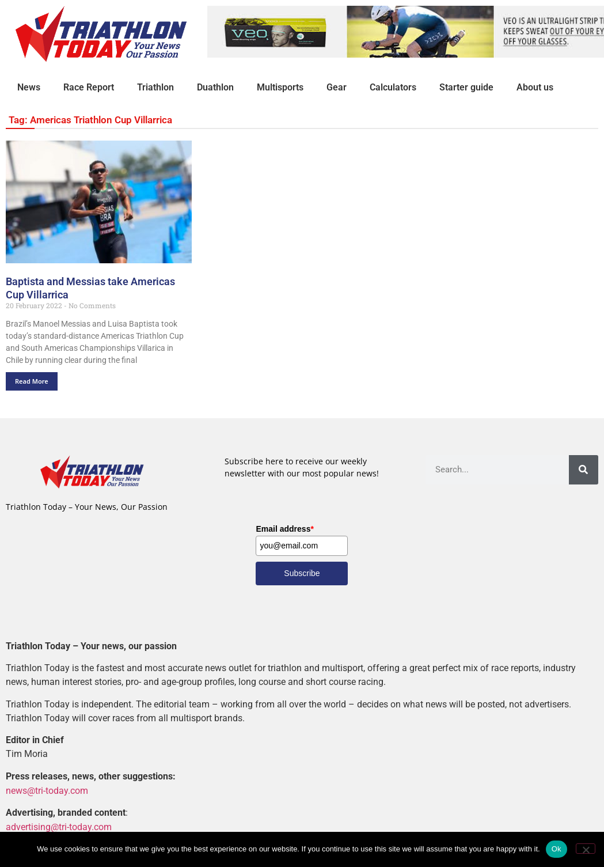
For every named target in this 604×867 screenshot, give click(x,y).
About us (534, 87)
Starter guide (466, 87)
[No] (585, 848)
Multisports (280, 87)
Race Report (88, 87)
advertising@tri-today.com (59, 826)
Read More (31, 381)
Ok (556, 849)
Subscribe (302, 573)
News (28, 87)
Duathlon (215, 87)
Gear (336, 87)
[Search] (583, 469)
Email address (284, 529)
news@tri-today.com (47, 790)
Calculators (393, 87)
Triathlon (155, 87)
